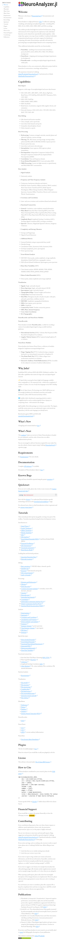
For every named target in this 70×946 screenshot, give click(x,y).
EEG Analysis (25, 537)
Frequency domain (26, 626)
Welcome (6, 4)
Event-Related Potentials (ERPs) (30, 539)
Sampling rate (25, 568)
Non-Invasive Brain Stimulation (30, 739)
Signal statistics (25, 613)
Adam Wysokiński (40, 936)
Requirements (7, 15)
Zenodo (34, 801)
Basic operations (25, 566)
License (5, 28)
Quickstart (6, 22)
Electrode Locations (26, 559)
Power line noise (25, 586)
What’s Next (7, 13)
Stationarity (24, 615)
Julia (40, 22)
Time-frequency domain (28, 628)
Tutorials (6, 24)
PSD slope (24, 630)
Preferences (24, 705)
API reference (28, 466)
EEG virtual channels (27, 573)
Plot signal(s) (24, 682)
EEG (22, 535)
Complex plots (25, 689)
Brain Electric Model (26, 550)
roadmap (23, 435)
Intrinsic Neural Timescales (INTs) (30, 713)
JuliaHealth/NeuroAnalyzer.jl (26, 839)
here (38, 425)
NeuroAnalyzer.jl (36, 16)
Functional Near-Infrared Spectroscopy (32, 644)
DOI (44, 907)
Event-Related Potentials (28, 642)
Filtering (23, 584)
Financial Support (8, 32)
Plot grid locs (24, 698)
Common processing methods (29, 589)
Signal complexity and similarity (30, 622)
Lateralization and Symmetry (29, 619)
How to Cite (7, 30)
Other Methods (25, 666)
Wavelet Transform (26, 533)
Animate (23, 711)
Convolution (24, 599)
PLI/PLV (33, 660)
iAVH (22, 732)
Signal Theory (25, 526)
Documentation (7, 17)
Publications (7, 37)
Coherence (24, 662)
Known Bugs (7, 20)
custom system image (26, 507)
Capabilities (6, 7)
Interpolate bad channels (28, 597)
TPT (22, 730)
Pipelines (23, 709)
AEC (41, 664)
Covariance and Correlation (28, 617)
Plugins (5, 26)
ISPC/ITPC (46, 657)
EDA (22, 721)
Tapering (23, 593)
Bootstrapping (25, 675)
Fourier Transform (26, 528)
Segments (23, 632)
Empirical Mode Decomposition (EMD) (32, 606)
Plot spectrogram (26, 687)
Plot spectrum (25, 685)
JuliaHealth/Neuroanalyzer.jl (26, 76)
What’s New (7, 11)
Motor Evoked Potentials (28, 639)
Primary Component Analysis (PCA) (31, 604)
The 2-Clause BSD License (42, 762)
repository (49, 479)
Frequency (24, 624)
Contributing (7, 35)
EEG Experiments (26, 545)
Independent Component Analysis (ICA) (32, 601)
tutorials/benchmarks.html (25, 416)
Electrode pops (25, 595)
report (21, 932)
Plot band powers (26, 691)
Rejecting (23, 571)
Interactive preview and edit (28, 695)
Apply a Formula (25, 575)
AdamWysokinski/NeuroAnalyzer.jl (28, 74)
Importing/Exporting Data (28, 557)
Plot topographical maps (28, 693)
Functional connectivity (27, 548)
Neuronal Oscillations (27, 543)
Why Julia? (6, 9)
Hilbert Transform (26, 530)
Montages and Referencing (28, 582)
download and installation (41, 501)
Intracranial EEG (25, 646)
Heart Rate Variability (27, 650)
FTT (22, 728)
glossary (28, 499)
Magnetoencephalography (28, 648)
